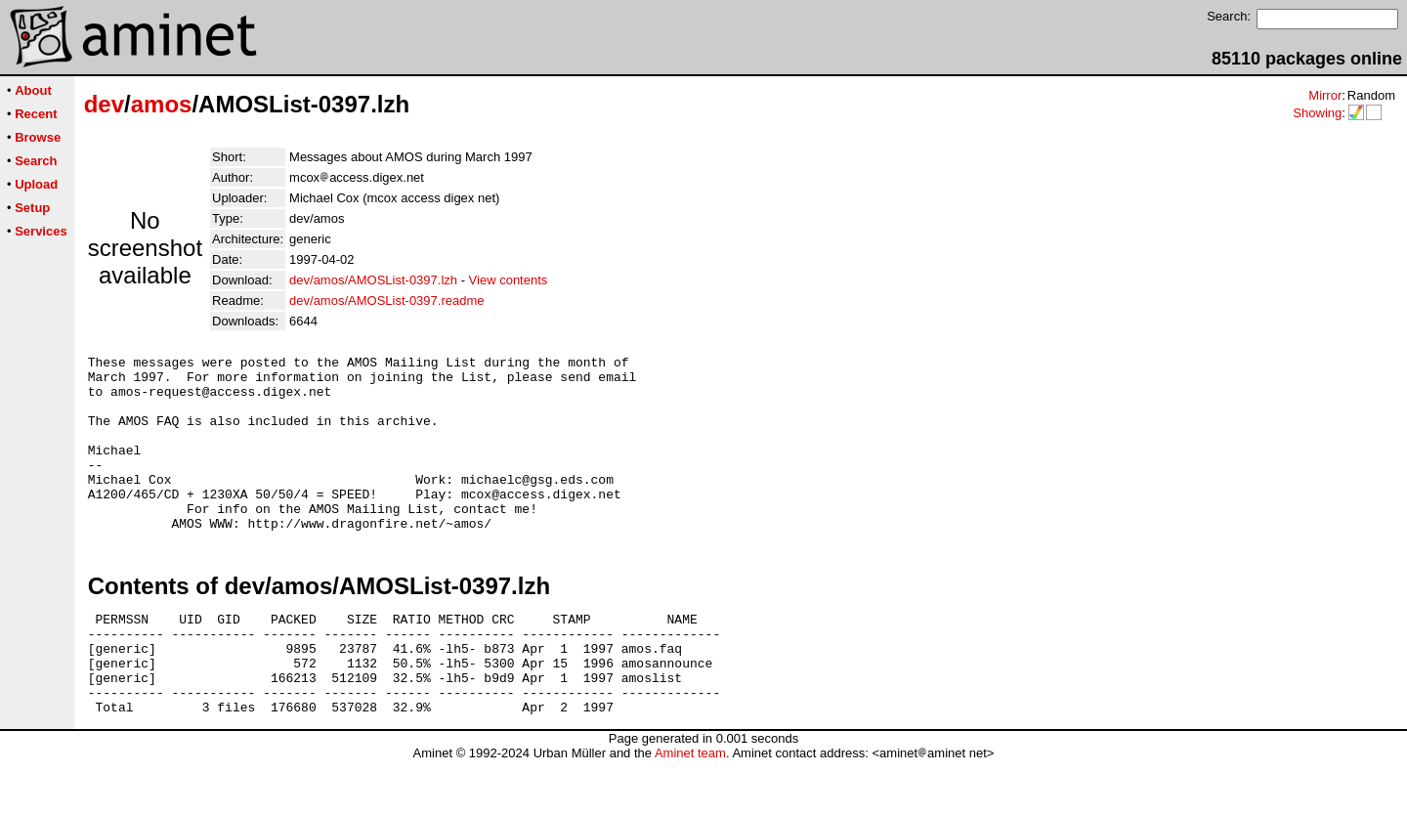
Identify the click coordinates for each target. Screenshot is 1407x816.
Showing (1317, 113)
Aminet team (690, 808)
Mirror (1325, 95)
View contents (508, 280)
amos (161, 104)
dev (104, 104)
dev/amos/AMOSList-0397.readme (386, 300)
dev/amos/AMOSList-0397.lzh (373, 280)
